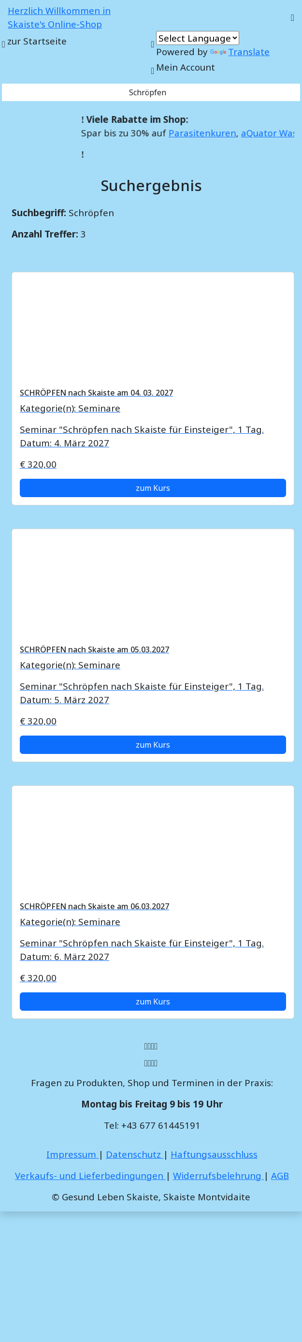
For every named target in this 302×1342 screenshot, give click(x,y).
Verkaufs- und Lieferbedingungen (90, 1175)
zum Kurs (153, 488)
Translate (240, 51)
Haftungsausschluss (214, 1154)
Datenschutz (134, 1154)
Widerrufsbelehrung (218, 1175)
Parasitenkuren (208, 133)
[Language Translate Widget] (197, 38)
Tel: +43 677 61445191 (152, 1125)
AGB (280, 1175)
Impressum (72, 1154)
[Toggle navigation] (292, 17)
